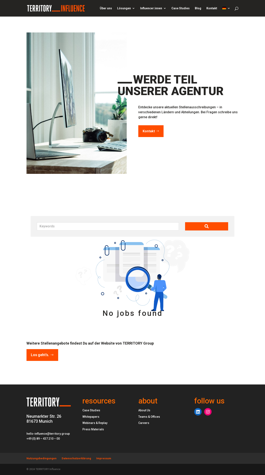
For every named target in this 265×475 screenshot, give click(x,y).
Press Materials (93, 429)
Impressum (103, 458)
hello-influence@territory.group (48, 433)
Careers (143, 423)
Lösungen (124, 8)
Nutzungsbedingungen (41, 458)
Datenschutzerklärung (76, 458)
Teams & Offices (149, 416)
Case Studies (180, 8)
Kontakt (211, 8)
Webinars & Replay (94, 423)
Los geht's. (40, 355)
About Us (144, 410)
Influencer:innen (151, 8)
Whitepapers (90, 416)
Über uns (106, 8)
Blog (198, 8)
